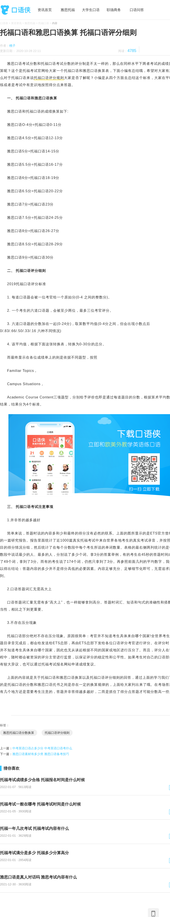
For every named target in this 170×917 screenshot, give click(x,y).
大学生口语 (91, 10)
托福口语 (43, 23)
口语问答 (137, 10)
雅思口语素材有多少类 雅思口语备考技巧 (40, 754)
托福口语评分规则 (49, 78)
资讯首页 (45, 10)
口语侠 (15, 10)
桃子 (12, 45)
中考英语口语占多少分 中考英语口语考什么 (42, 748)
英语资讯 (16, 23)
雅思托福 (68, 10)
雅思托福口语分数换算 (18, 732)
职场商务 (114, 10)
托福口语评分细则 (57, 732)
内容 (54, 23)
